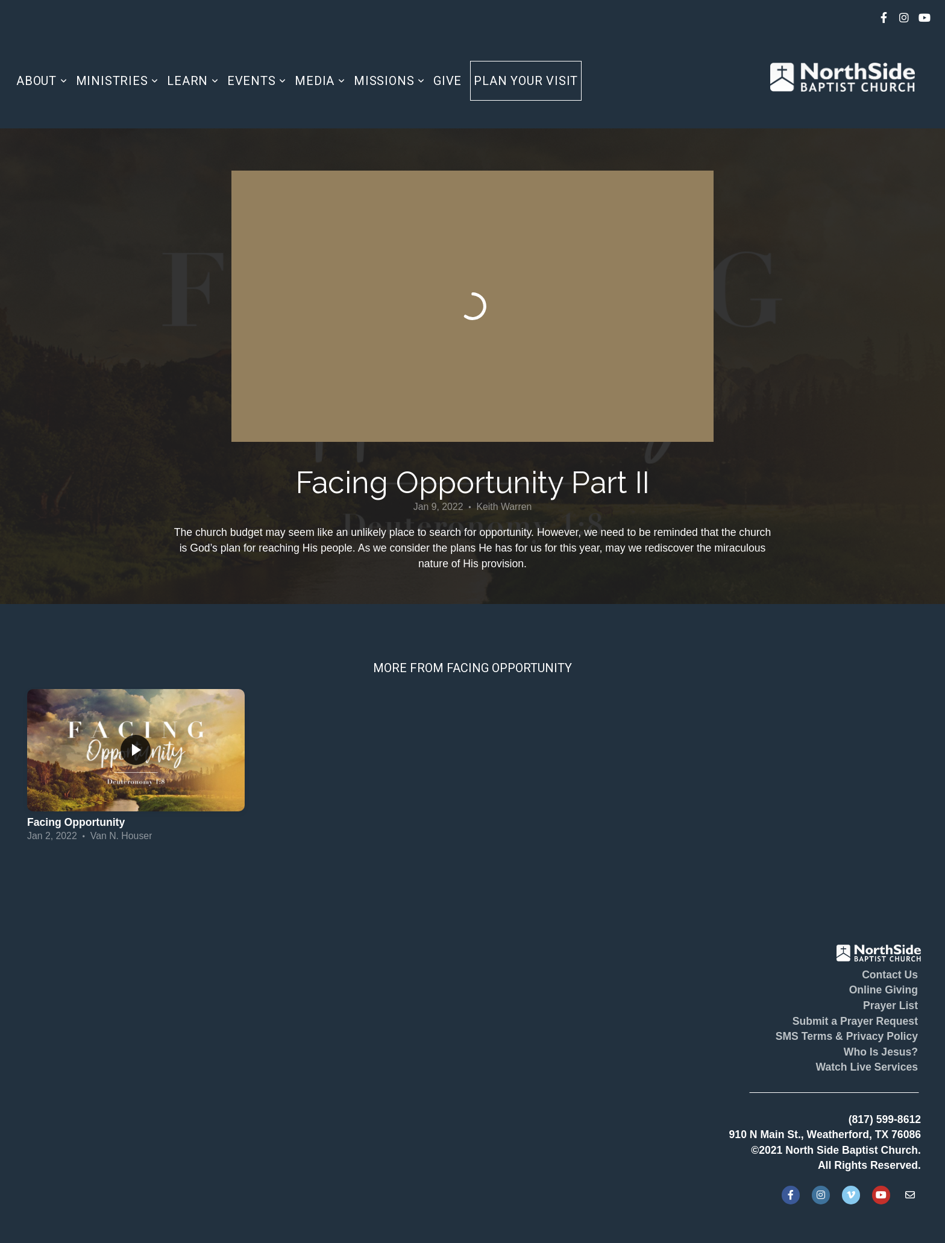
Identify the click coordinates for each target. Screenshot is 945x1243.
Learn (193, 81)
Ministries (117, 81)
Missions (389, 81)
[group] (136, 767)
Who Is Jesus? (881, 1052)
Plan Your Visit (526, 81)
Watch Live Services (866, 1067)
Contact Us (890, 975)
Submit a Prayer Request (855, 1021)
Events (256, 81)
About (42, 81)
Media (320, 81)
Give (447, 81)
